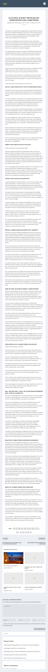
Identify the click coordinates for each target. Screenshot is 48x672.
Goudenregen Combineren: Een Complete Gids (14, 648)
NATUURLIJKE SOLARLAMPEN (11, 565)
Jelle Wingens (18, 22)
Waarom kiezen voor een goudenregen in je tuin (15, 658)
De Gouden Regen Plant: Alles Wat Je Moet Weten (15, 654)
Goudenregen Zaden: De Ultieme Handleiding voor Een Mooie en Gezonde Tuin (22, 651)
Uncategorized (33, 22)
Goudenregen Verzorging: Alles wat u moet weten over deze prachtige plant (21, 645)
